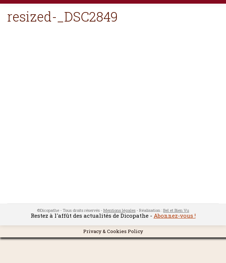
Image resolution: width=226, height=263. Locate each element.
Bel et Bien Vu (176, 210)
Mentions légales (119, 210)
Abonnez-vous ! (175, 215)
